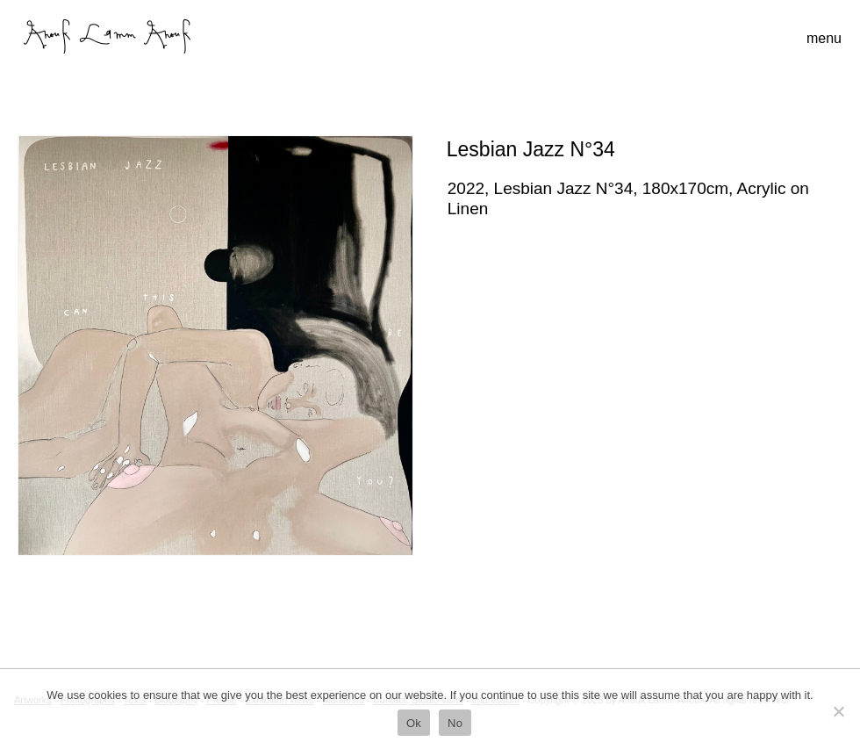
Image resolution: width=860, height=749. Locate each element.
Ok (413, 723)
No (455, 723)
